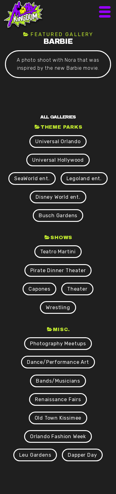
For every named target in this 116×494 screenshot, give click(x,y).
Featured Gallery (62, 34)
